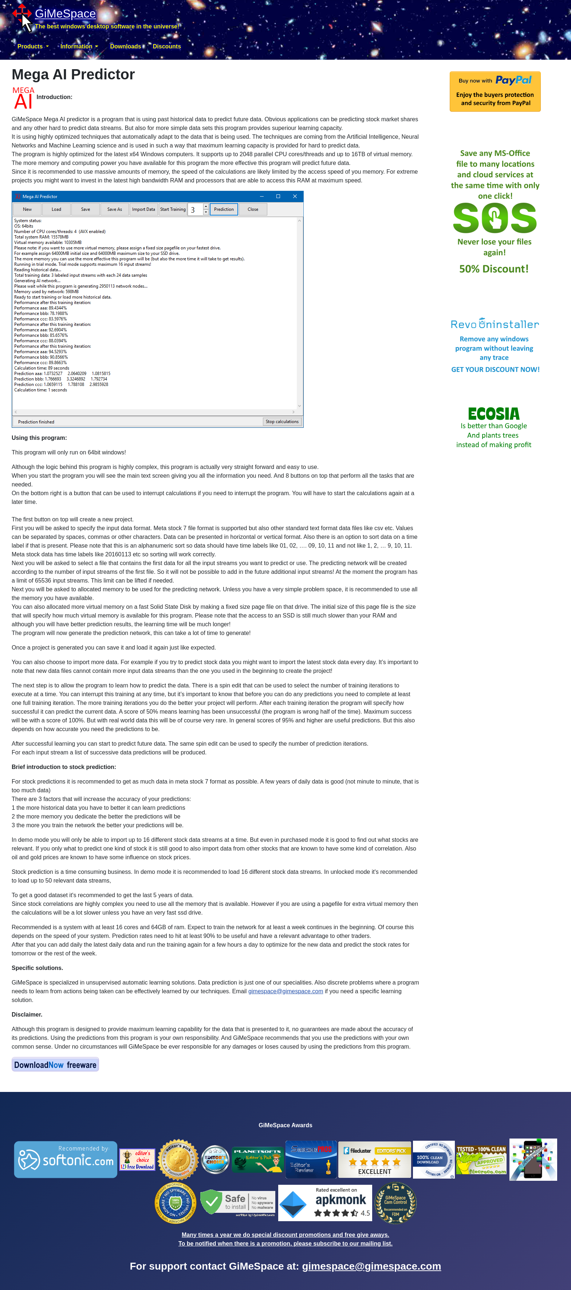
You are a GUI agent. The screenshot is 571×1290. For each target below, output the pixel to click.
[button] (33, 46)
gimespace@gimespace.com (285, 991)
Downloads (125, 46)
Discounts (167, 46)
